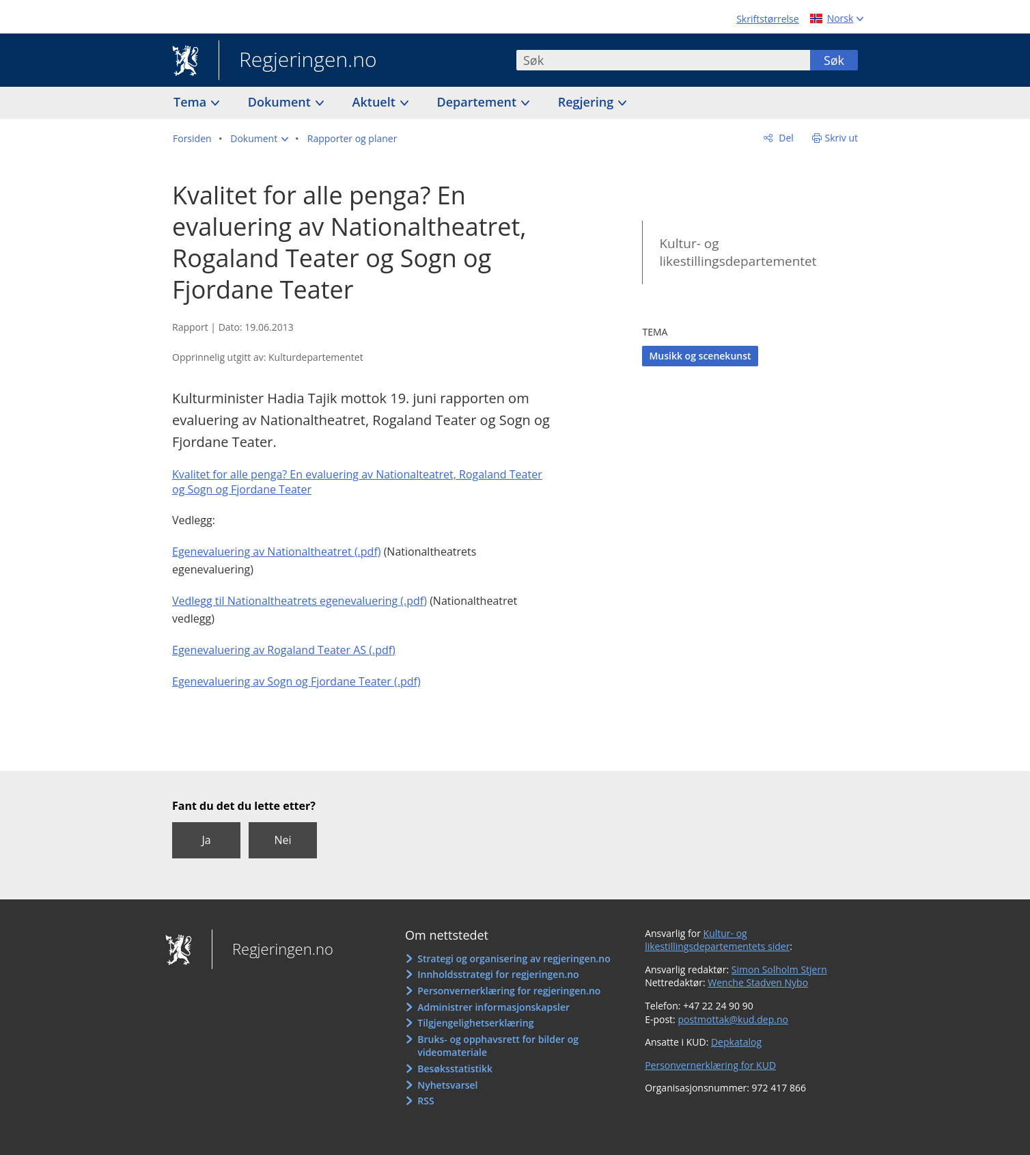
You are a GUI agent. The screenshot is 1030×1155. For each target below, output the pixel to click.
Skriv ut (842, 137)
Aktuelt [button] (375, 102)
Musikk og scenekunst (700, 355)
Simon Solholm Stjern (779, 969)
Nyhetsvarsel (447, 1084)
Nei (282, 839)
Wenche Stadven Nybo (758, 982)
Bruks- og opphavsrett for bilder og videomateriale (498, 1046)
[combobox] (663, 60)
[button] (259, 139)
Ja (205, 839)
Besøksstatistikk (454, 1068)
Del (785, 137)
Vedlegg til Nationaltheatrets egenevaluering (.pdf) (299, 600)
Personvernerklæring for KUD (710, 1065)
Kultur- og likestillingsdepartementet (737, 252)
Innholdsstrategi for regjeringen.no (498, 974)
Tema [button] (191, 102)
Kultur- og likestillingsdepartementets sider (717, 940)
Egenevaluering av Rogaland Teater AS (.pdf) (283, 649)
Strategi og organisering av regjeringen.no (514, 958)
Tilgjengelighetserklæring (475, 1022)
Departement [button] (478, 102)
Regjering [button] (587, 102)
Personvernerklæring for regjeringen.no (508, 990)
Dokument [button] (281, 102)
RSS (425, 1100)
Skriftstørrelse (767, 18)
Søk (834, 60)
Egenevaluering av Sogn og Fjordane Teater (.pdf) (296, 681)
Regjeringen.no (298, 61)
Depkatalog (736, 1041)
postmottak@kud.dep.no (733, 1019)
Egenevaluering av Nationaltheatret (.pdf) (276, 551)
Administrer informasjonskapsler (493, 1007)
